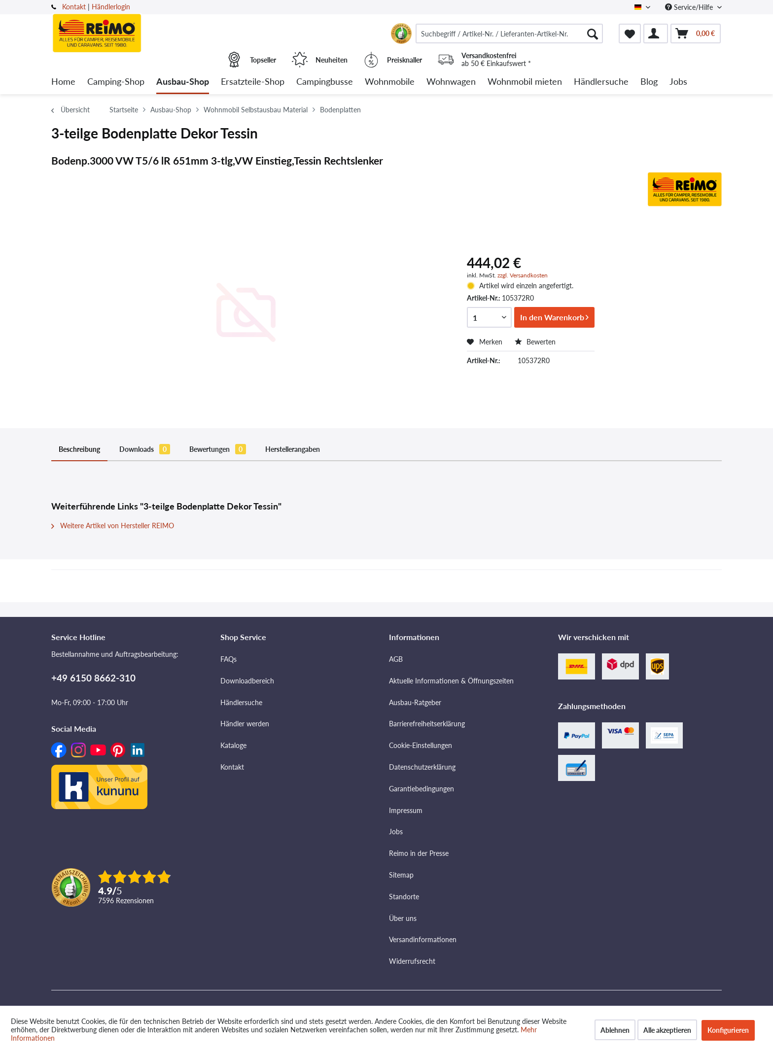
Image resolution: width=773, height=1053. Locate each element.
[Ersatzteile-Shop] (252, 82)
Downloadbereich (247, 681)
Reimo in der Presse (419, 853)
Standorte (404, 896)
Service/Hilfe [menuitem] (690, 7)
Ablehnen (615, 1030)
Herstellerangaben (292, 449)
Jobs (396, 831)
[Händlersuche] (601, 82)
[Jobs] (678, 82)
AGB (396, 659)
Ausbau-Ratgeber (415, 702)
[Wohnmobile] (390, 82)
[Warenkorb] (695, 33)
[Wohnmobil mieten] (525, 82)
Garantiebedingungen (421, 788)
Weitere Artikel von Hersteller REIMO (112, 525)
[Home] (63, 82)
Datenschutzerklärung (422, 767)
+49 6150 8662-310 (93, 677)
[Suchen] (592, 33)
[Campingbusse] (324, 82)
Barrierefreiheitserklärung (427, 723)
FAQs (228, 659)
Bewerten (535, 342)
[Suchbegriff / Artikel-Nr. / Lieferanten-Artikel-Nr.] (509, 33)
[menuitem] (509, 33)
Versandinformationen (423, 939)
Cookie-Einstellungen (420, 745)
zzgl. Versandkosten (522, 275)
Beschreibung (79, 449)
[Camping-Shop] (115, 82)
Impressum (405, 810)
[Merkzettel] (630, 33)
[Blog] (649, 82)
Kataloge (233, 745)
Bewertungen (217, 449)
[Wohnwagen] (451, 82)
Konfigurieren (728, 1030)
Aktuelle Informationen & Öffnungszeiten (451, 681)
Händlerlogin (111, 6)
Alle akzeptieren (667, 1030)
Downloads (144, 449)
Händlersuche (241, 702)
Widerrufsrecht (412, 961)
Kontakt (74, 6)
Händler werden (244, 723)
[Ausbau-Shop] (182, 82)
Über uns (403, 918)
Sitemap (401, 875)
